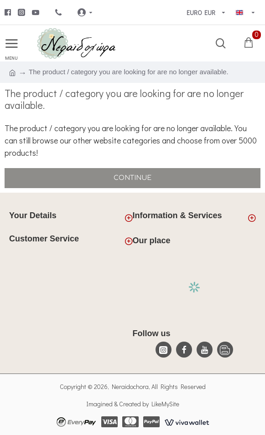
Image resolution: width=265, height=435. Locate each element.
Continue (132, 177)
